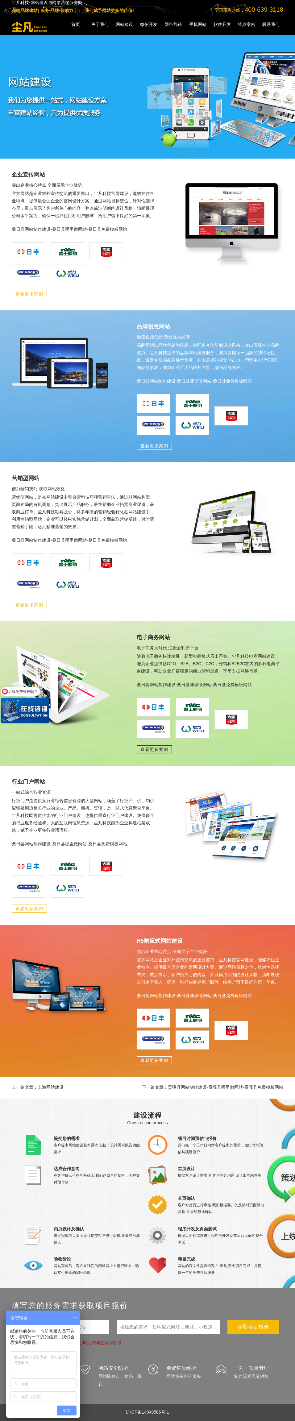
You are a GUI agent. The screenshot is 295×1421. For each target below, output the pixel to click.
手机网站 (197, 24)
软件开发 (222, 24)
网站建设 (124, 24)
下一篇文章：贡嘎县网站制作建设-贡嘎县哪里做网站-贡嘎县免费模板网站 (212, 1087)
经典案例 (246, 24)
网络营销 (173, 24)
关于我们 (100, 24)
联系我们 (271, 24)
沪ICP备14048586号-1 (147, 1412)
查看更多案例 (29, 294)
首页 (75, 24)
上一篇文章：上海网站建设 (38, 1087)
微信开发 (148, 24)
